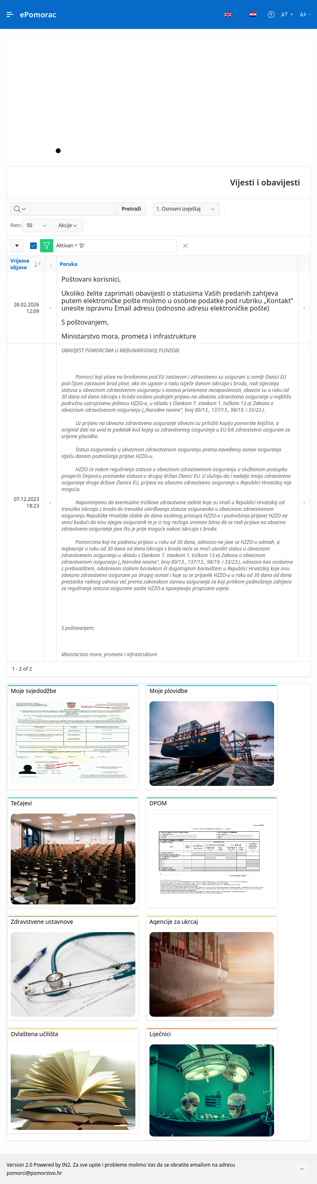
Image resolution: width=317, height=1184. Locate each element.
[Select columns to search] (20, 209)
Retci (15, 225)
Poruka (69, 264)
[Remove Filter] (185, 246)
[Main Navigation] (10, 14)
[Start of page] (302, 1169)
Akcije (68, 225)
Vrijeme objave (25, 264)
